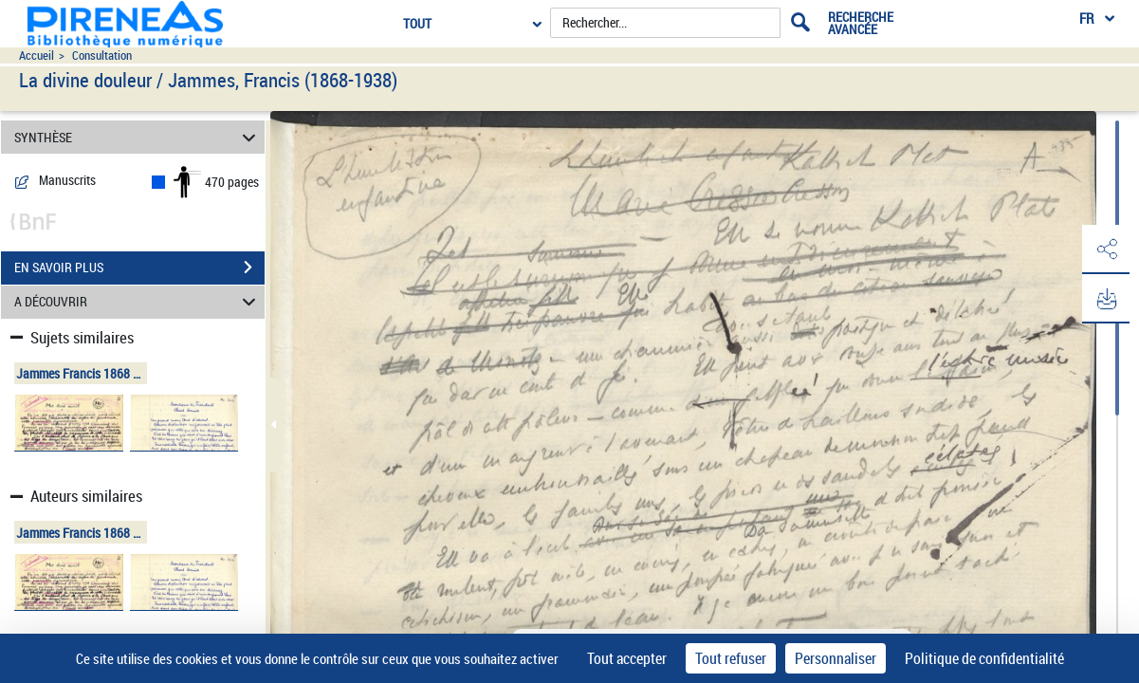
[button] (1106, 249)
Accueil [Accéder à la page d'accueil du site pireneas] (36, 55)
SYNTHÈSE (138, 137)
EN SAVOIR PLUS (139, 267)
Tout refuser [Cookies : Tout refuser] (730, 658)
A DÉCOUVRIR (138, 302)
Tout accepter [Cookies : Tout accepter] (627, 658)
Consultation (102, 55)
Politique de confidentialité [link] (984, 658)
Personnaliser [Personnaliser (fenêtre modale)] (835, 658)
